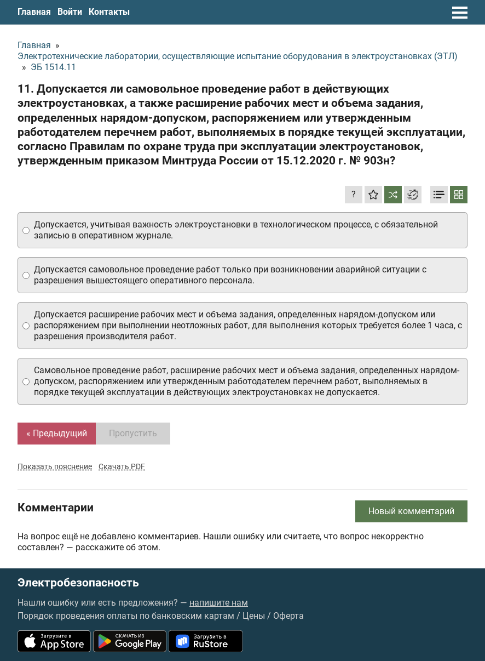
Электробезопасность (78, 583)
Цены (253, 616)
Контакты (109, 12)
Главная (34, 12)
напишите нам (218, 602)
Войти (69, 12)
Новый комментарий (411, 511)
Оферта (288, 616)
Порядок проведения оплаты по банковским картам (126, 616)
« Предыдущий (56, 433)
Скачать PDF (122, 466)
